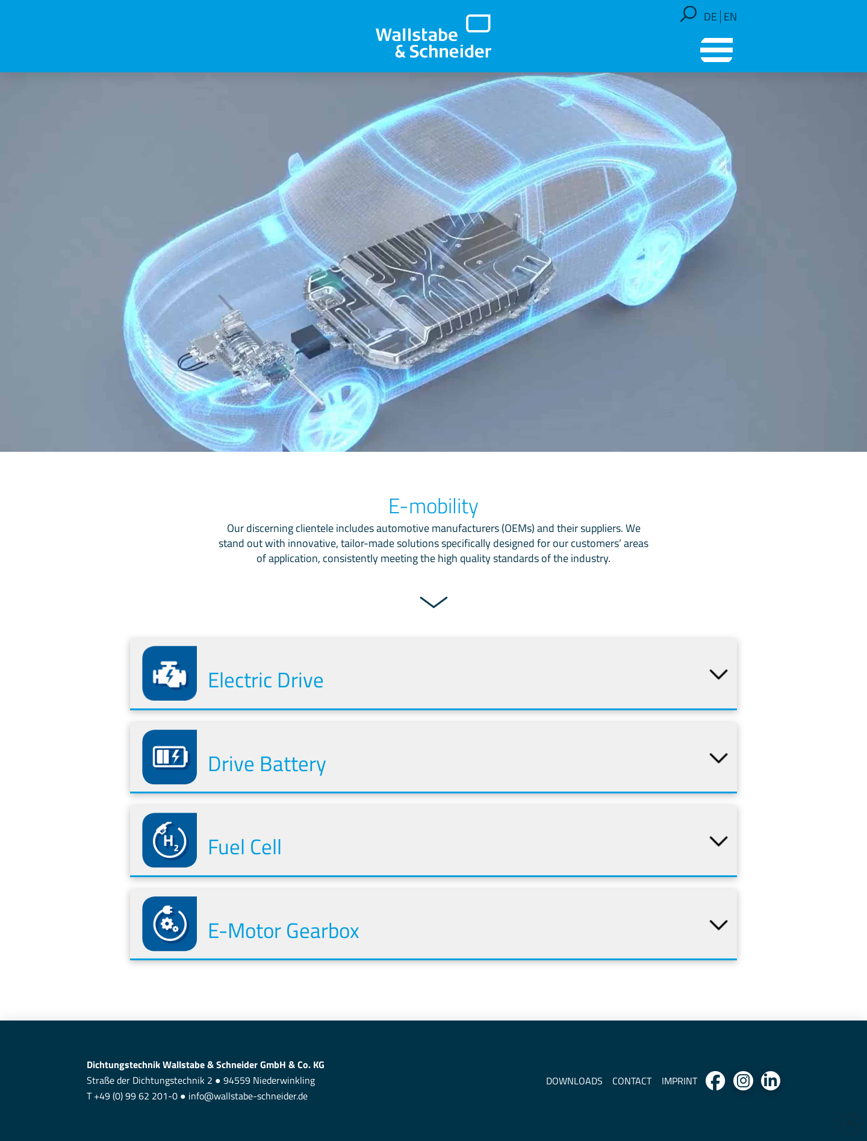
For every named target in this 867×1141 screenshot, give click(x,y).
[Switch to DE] (711, 16)
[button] (688, 14)
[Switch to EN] (730, 16)
